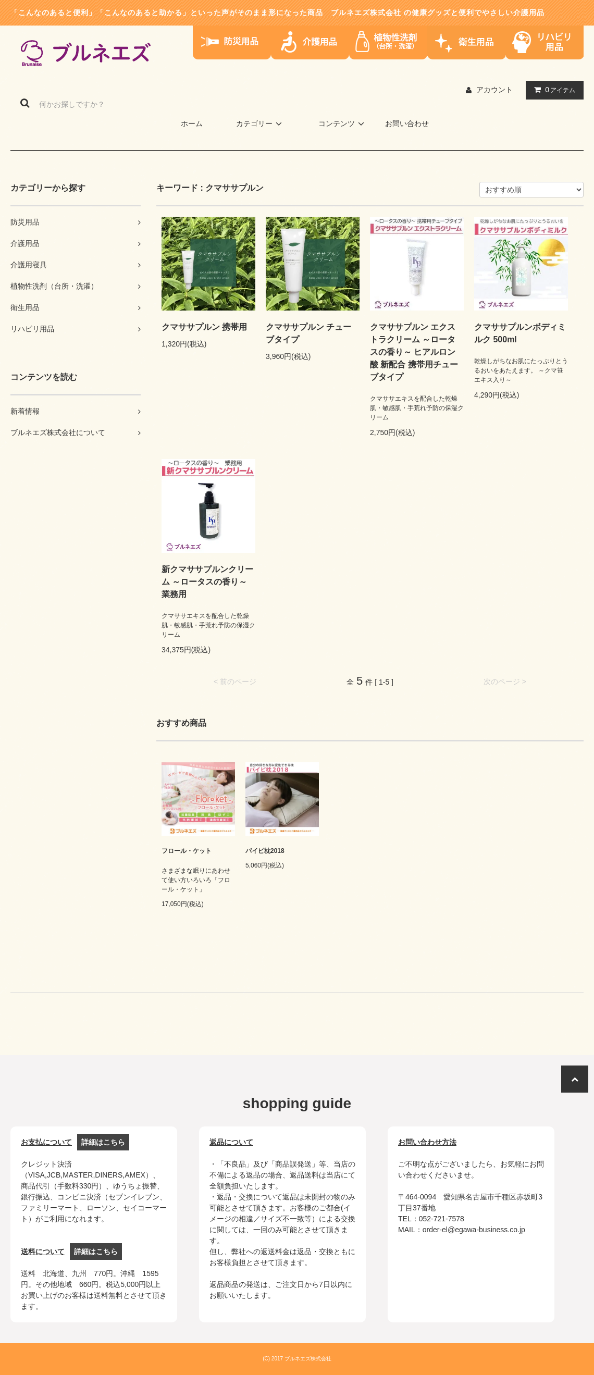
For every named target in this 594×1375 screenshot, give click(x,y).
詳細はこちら (103, 1142)
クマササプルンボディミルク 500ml (520, 333)
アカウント (494, 89)
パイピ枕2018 (264, 850)
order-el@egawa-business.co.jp (474, 1229)
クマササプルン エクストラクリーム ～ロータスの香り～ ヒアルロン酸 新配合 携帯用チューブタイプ (414, 352)
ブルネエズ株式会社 (366, 12)
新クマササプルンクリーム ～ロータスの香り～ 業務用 (207, 582)
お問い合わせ (407, 123)
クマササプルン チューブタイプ (308, 333)
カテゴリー (260, 123)
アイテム (552, 89)
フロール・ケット (187, 850)
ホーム (192, 123)
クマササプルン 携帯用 (204, 327)
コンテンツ (342, 123)
